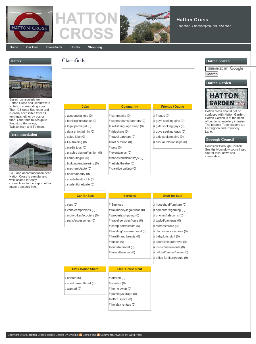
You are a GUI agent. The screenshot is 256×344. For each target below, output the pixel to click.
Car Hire (32, 47)
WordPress (135, 334)
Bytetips (73, 334)
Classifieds (54, 47)
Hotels (75, 47)
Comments (106, 334)
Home (14, 47)
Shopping (95, 47)
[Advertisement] (129, 80)
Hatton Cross (192, 19)
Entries (87, 334)
